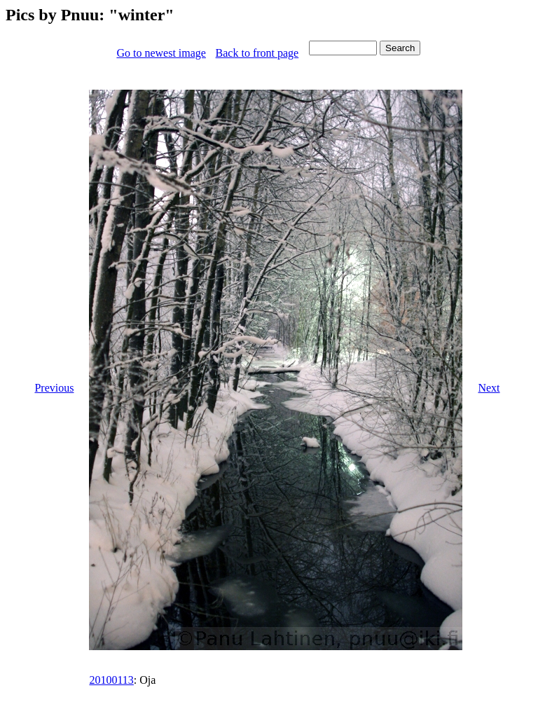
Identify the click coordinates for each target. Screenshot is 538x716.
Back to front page (257, 53)
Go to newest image (161, 53)
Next (488, 388)
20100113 (111, 680)
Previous (54, 388)
